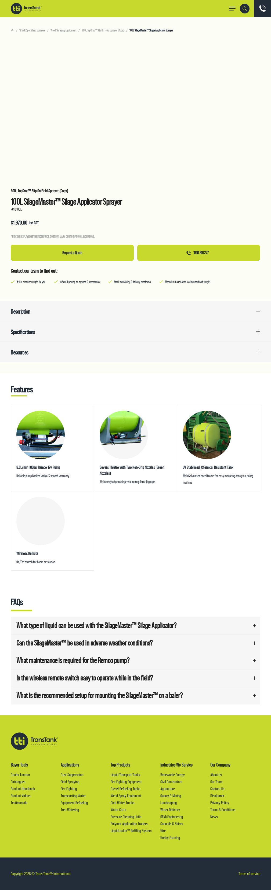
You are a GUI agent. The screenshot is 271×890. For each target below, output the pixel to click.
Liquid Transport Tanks (125, 774)
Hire (163, 830)
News (214, 816)
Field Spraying (70, 781)
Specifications (23, 332)
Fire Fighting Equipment (126, 781)
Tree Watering (70, 809)
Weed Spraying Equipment (63, 30)
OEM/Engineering (171, 816)
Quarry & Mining (170, 795)
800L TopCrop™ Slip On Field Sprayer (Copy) (103, 30)
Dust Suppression (72, 774)
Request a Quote (72, 252)
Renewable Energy (172, 774)
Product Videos (20, 795)
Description (20, 311)
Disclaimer (217, 795)
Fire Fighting (69, 788)
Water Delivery (170, 809)
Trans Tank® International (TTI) (26, 9)
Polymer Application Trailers (129, 823)
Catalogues (18, 781)
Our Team (216, 781)
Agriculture (167, 788)
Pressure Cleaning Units (126, 816)
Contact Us (217, 788)
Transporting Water (73, 795)
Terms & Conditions (222, 809)
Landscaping (168, 802)
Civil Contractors (171, 781)
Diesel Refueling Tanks (125, 788)
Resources (19, 352)
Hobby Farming (170, 837)
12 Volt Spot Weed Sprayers (32, 30)
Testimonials (19, 802)
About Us (216, 774)
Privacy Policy (219, 802)
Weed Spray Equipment (126, 795)
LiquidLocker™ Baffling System (131, 830)
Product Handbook (23, 788)
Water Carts (118, 809)
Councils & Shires (171, 823)
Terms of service (249, 873)
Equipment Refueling (74, 802)
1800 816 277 (197, 252)
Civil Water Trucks (122, 802)
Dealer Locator (20, 774)
